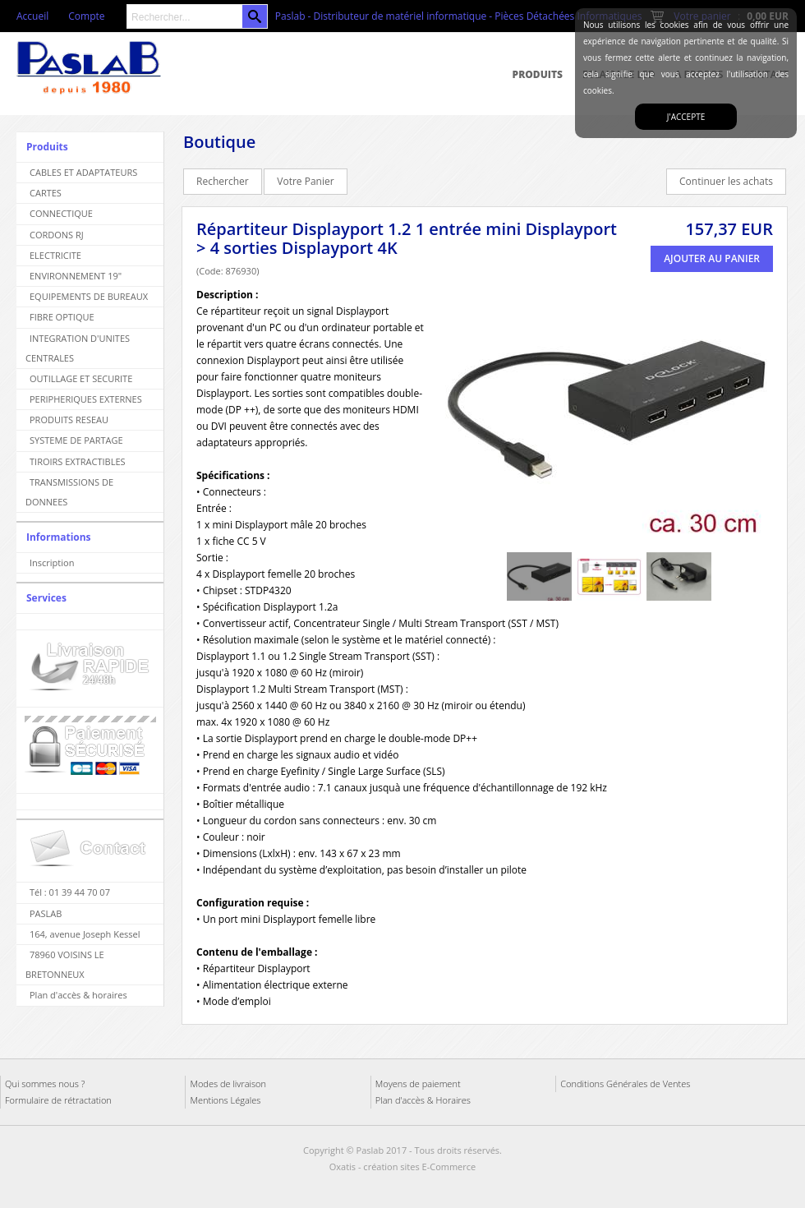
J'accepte (686, 116)
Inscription (52, 562)
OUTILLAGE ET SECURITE (81, 378)
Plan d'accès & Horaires (423, 1100)
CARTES (46, 193)
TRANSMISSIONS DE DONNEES (69, 492)
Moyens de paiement (418, 1083)
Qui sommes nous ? (45, 1083)
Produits (538, 74)
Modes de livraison (228, 1083)
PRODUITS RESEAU (69, 419)
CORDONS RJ (57, 234)
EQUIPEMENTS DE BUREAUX (89, 296)
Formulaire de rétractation (58, 1100)
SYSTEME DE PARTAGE (76, 440)
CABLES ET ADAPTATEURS (83, 172)
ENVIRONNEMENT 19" (76, 276)
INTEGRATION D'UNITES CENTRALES (77, 348)
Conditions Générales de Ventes (625, 1083)
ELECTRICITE (55, 255)
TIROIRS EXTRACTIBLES (78, 461)
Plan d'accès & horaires (78, 995)
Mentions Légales (225, 1100)
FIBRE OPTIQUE (62, 317)
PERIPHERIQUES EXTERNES (86, 399)
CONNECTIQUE (61, 213)
